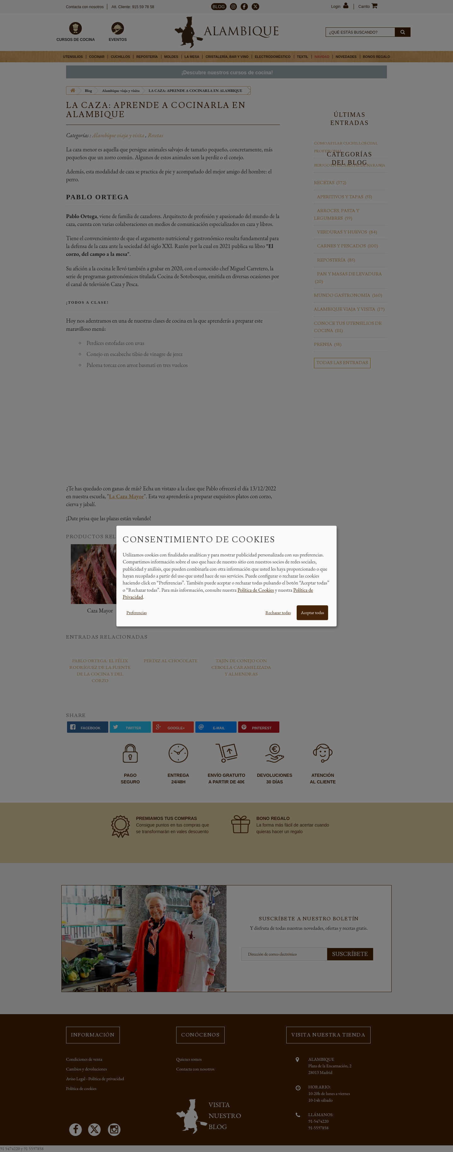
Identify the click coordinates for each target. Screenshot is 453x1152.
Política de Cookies (256, 590)
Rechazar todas (278, 612)
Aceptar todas (312, 612)
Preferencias (136, 612)
